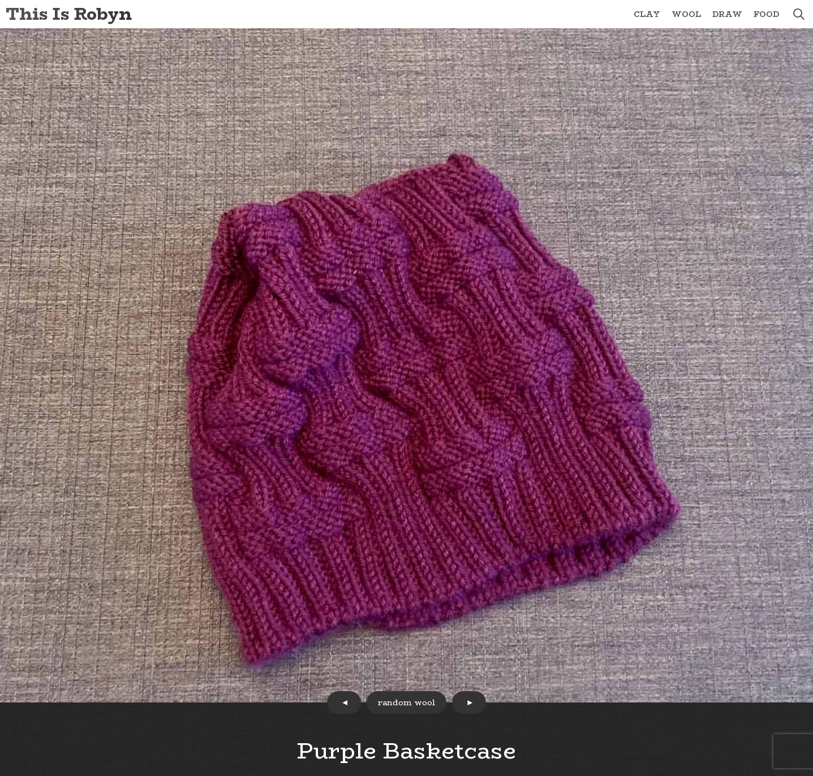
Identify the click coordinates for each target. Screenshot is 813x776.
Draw (727, 14)
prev (344, 702)
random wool (406, 702)
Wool (686, 14)
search (799, 14)
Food (766, 14)
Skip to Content (0, 0)
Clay (647, 14)
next (469, 702)
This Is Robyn (69, 14)
